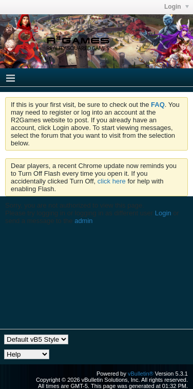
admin (83, 221)
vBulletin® (140, 374)
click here (112, 181)
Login (163, 213)
